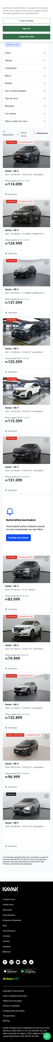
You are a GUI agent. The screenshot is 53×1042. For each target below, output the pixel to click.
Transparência (9, 1016)
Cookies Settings (26, 21)
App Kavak (7, 910)
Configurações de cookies (14, 1011)
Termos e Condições (11, 1006)
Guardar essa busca (18, 537)
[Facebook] (5, 962)
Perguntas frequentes (12, 920)
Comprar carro (9, 899)
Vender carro (8, 904)
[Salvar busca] (22, 134)
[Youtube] (18, 962)
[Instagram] (11, 962)
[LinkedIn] (24, 962)
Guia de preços (9, 931)
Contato (6, 941)
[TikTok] (31, 962)
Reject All (26, 29)
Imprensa (7, 946)
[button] (13, 45)
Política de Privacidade (12, 1001)
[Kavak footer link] (10, 890)
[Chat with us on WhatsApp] (47, 1036)
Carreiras (7, 936)
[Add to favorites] (46, 144)
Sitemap (6, 1021)
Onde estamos (9, 915)
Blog (5, 925)
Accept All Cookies (26, 37)
